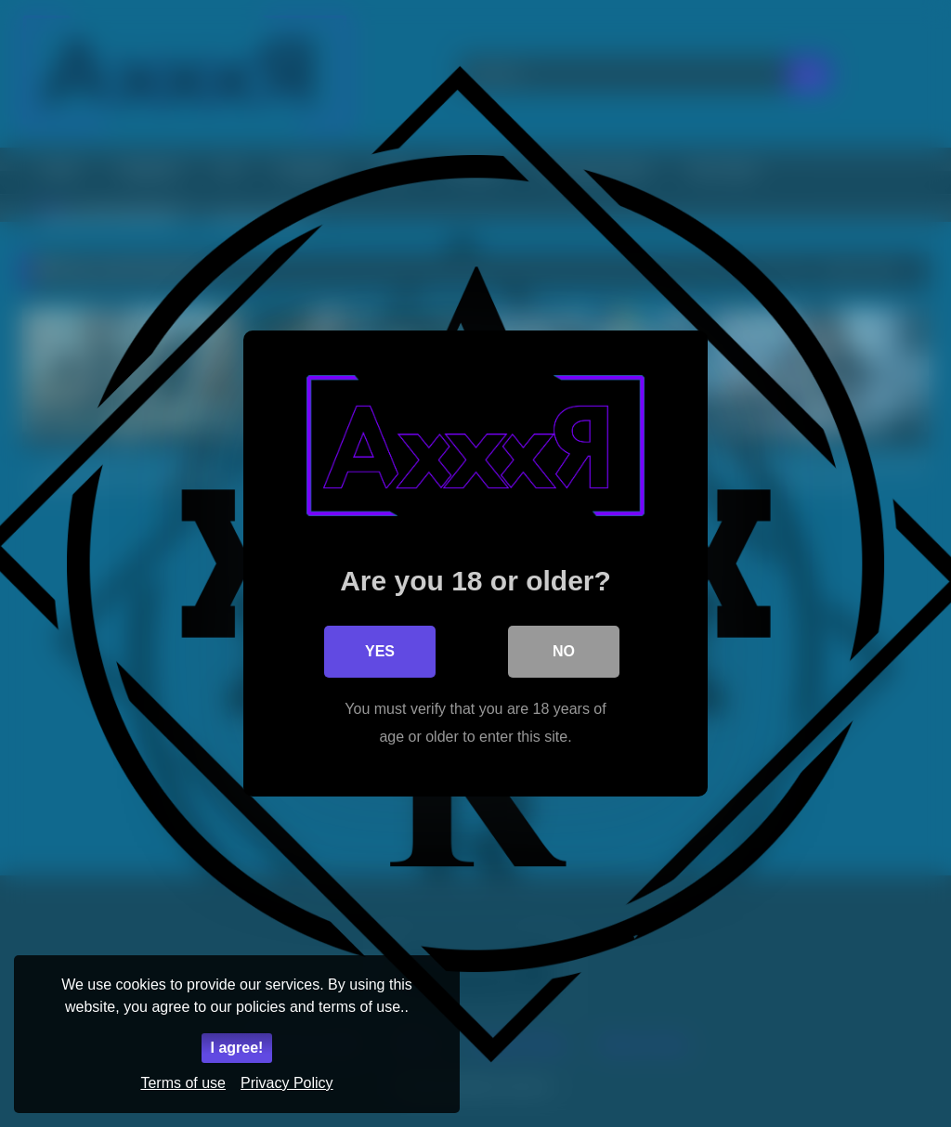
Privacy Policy (287, 1083)
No (564, 651)
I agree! (237, 1048)
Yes (380, 651)
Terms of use (183, 1083)
